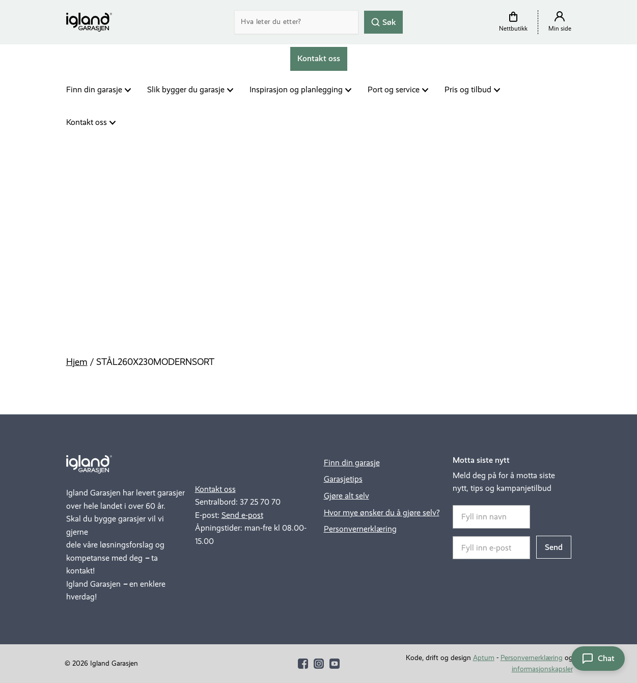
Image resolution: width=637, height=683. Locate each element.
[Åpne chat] (598, 658)
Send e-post (242, 515)
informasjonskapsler (542, 669)
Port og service (394, 89)
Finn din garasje (94, 89)
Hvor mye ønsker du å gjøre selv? (381, 512)
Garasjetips (343, 479)
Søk (383, 22)
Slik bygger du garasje (186, 89)
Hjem (77, 361)
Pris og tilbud (468, 89)
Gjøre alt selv (346, 496)
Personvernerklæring (360, 529)
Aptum (483, 657)
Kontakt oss (86, 122)
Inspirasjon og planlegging (296, 89)
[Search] (296, 22)
